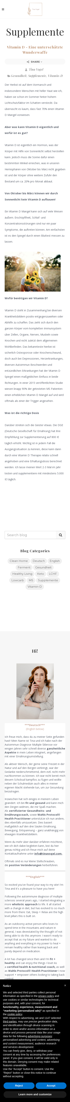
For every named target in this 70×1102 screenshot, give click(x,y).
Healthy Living (22, 573)
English (55, 561)
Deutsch (39, 561)
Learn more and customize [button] (35, 1094)
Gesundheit (19, 76)
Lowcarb (17, 580)
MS (31, 580)
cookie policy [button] (14, 1014)
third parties (10, 1021)
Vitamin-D (55, 76)
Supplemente (37, 76)
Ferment (24, 567)
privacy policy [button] (46, 996)
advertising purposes (40, 1036)
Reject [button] (19, 1085)
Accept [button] (51, 1085)
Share (34, 61)
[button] (65, 985)
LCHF (53, 573)
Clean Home (19, 561)
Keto (40, 573)
